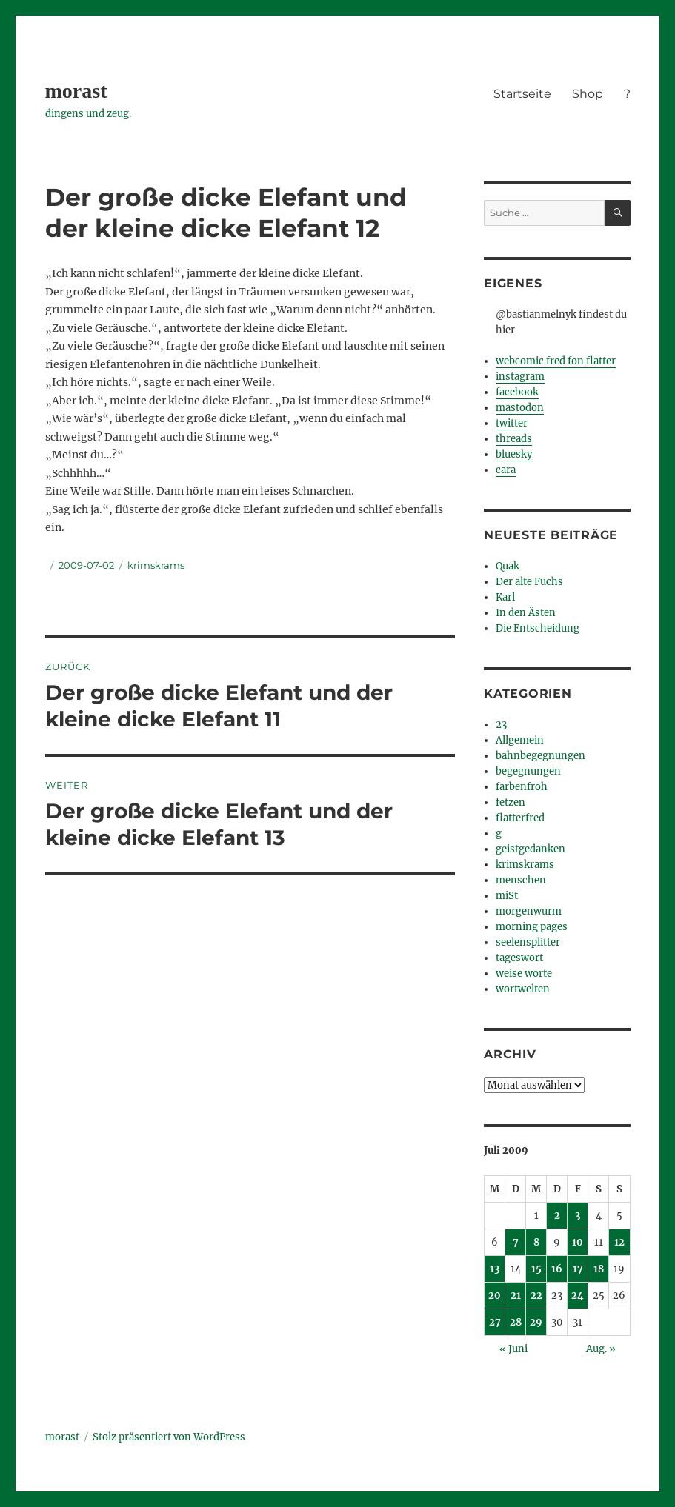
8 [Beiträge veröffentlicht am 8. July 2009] (536, 1242)
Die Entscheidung (537, 628)
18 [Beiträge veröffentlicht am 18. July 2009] (598, 1269)
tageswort (519, 958)
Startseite (522, 94)
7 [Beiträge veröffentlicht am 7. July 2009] (516, 1242)
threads (514, 438)
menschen (521, 880)
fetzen (510, 802)
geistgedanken (530, 849)
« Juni (513, 1349)
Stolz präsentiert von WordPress (169, 1437)
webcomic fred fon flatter (556, 361)
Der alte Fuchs (529, 581)
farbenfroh (522, 787)
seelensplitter (528, 942)
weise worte (524, 973)
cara (506, 470)
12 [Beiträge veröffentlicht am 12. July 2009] (619, 1242)
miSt (507, 895)
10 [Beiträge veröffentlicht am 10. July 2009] (577, 1242)
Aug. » (601, 1349)
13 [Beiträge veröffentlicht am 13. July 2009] (494, 1269)
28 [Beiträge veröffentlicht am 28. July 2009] (516, 1322)
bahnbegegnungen (540, 755)
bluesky (514, 454)
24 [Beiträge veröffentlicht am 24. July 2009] (577, 1295)
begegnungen (528, 771)
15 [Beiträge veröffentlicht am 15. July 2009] (536, 1269)
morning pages (532, 926)
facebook (517, 392)
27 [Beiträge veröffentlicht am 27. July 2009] (495, 1322)
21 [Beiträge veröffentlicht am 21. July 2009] (516, 1295)
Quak (507, 566)
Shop (587, 94)
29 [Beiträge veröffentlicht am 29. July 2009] (536, 1322)
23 (501, 724)
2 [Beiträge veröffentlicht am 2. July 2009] (557, 1215)
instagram (520, 376)
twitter (512, 423)
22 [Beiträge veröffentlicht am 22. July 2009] (536, 1295)
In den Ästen (526, 613)
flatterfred (520, 818)
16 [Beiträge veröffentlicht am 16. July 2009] (556, 1269)
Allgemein (520, 740)
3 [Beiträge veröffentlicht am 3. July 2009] (577, 1215)
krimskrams (155, 565)
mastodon (520, 407)
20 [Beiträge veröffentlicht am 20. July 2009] (494, 1295)
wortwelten (523, 989)
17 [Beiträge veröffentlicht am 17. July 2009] (578, 1269)
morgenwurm (529, 911)
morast (76, 90)
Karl (505, 597)
